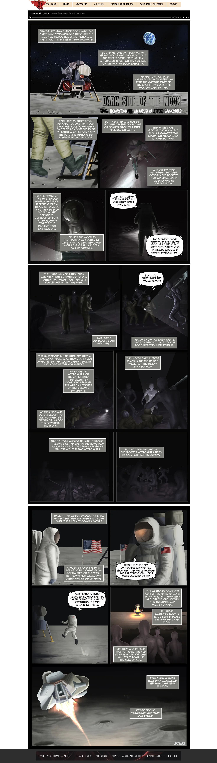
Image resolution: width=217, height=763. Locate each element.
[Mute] (184, 17)
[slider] (187, 17)
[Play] (31, 17)
